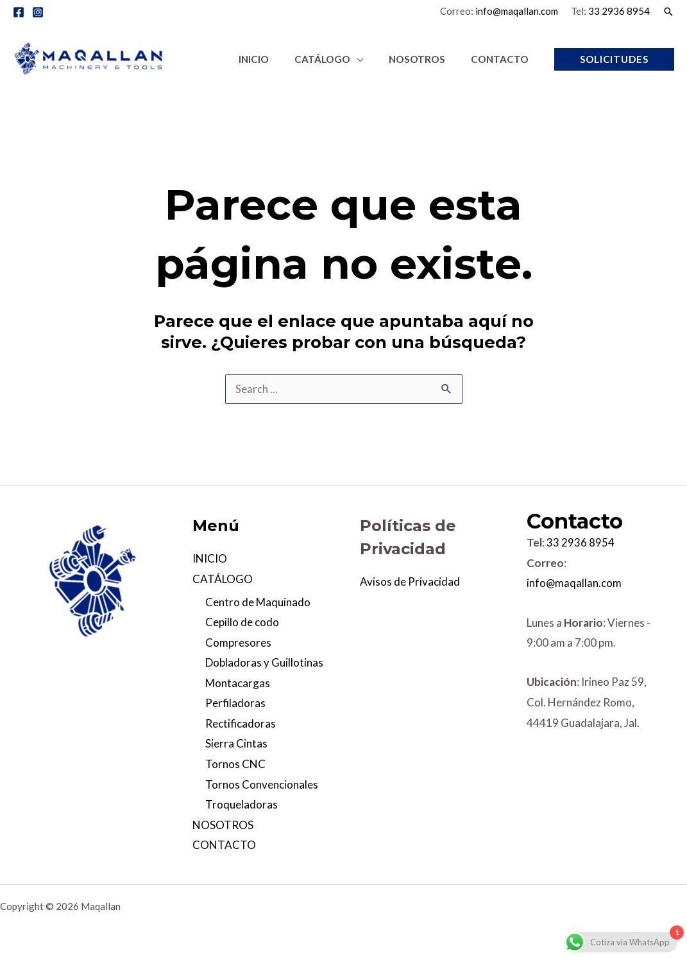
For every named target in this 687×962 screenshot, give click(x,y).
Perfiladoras (235, 703)
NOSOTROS (222, 825)
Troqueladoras (241, 804)
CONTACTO (224, 845)
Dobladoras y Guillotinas (264, 662)
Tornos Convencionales (261, 784)
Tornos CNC (235, 764)
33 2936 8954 (619, 11)
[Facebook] (18, 12)
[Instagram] (38, 12)
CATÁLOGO (222, 579)
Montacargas (237, 683)
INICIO (209, 558)
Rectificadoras (240, 723)
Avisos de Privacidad (410, 581)
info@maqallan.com (516, 11)
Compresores (238, 642)
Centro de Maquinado (257, 602)
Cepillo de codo (242, 622)
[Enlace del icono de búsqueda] (668, 11)
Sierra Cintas (236, 744)
